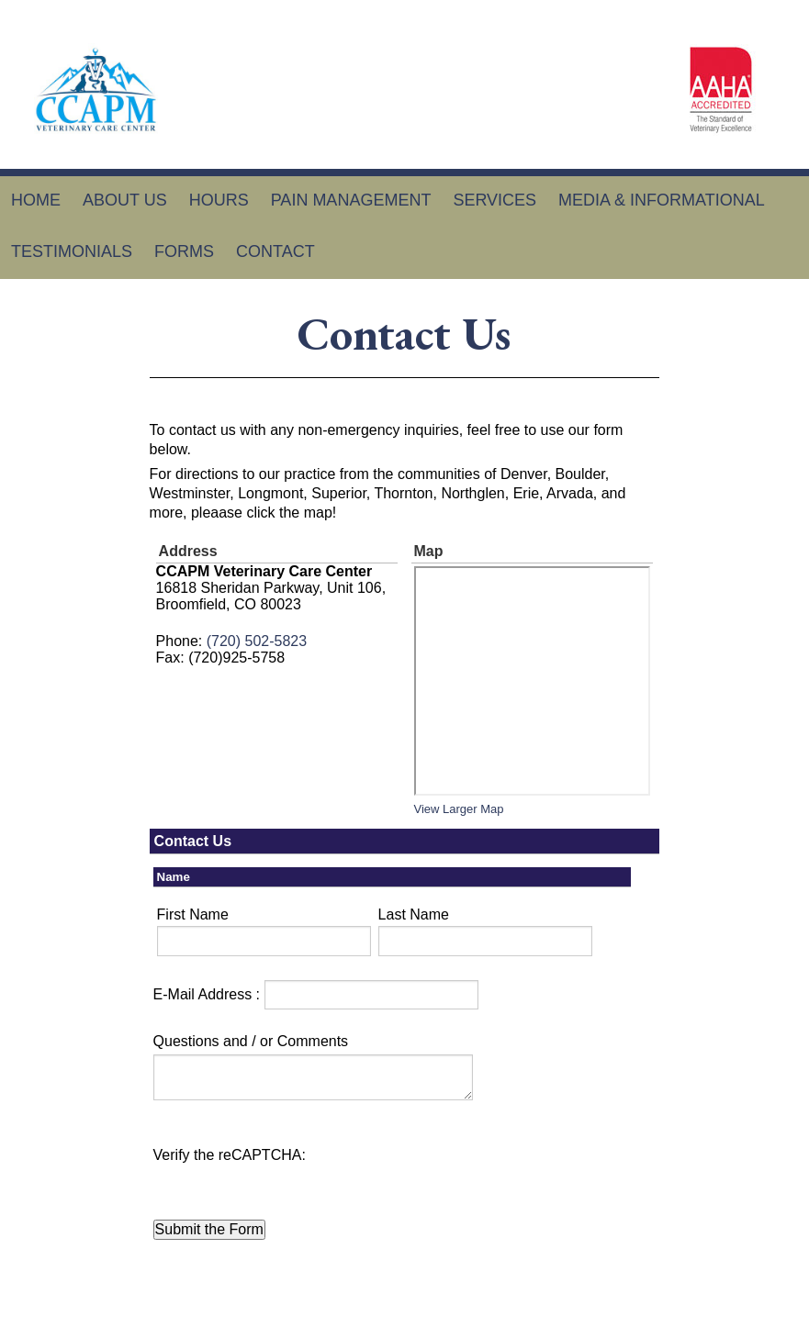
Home (36, 200)
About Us (125, 200)
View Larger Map (459, 809)
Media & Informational (661, 200)
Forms (184, 251)
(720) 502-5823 (257, 641)
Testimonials (71, 251)
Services (494, 200)
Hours (219, 200)
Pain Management (351, 200)
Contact (275, 251)
